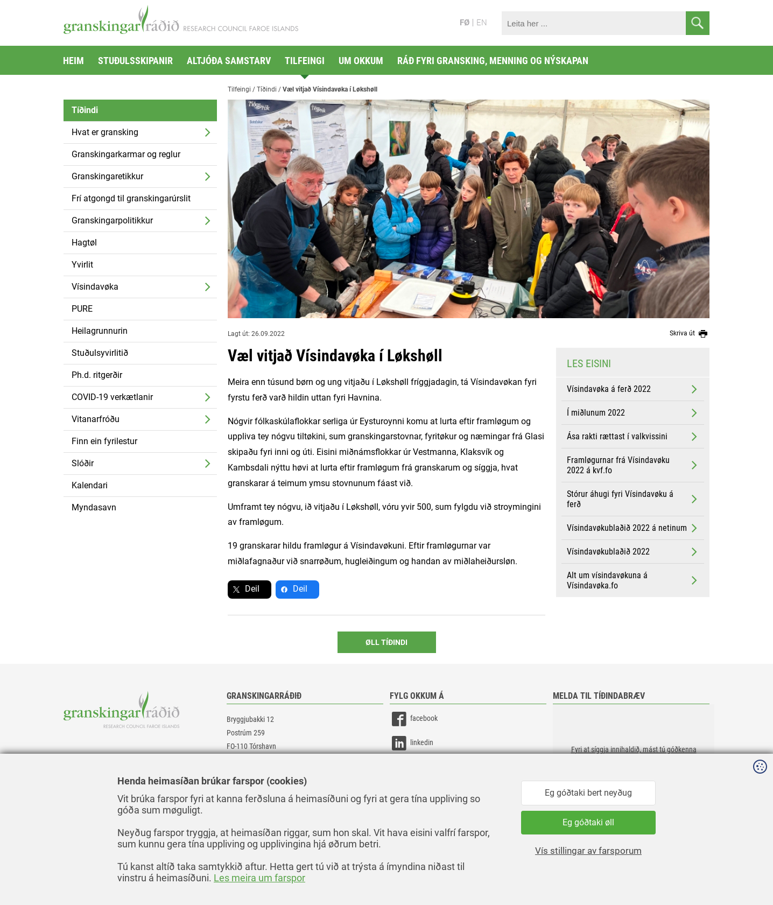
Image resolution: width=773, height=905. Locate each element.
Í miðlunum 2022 (633, 412)
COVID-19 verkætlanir (112, 397)
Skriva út (689, 334)
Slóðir (83, 463)
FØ (464, 22)
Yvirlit (82, 264)
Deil (252, 589)
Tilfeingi (305, 60)
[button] (633, 758)
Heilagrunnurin (100, 331)
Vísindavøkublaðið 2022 (633, 551)
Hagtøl (84, 242)
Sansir (701, 874)
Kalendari (90, 485)
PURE (82, 309)
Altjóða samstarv (229, 60)
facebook (414, 719)
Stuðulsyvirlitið (100, 353)
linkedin (411, 743)
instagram (415, 767)
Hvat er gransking (105, 132)
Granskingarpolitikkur (112, 220)
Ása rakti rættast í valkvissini (633, 436)
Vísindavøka (95, 287)
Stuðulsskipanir (135, 60)
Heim (73, 60)
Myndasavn (94, 507)
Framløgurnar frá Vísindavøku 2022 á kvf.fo (633, 465)
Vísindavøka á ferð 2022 (633, 389)
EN (481, 22)
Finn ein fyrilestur (104, 441)
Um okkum (361, 60)
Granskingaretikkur (107, 176)
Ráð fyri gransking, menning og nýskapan (492, 60)
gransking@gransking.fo (263, 778)
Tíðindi (85, 110)
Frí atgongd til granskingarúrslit (131, 198)
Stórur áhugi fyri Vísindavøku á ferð (633, 499)
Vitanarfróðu (96, 419)
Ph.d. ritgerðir (97, 375)
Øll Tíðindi (386, 642)
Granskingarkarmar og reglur (126, 154)
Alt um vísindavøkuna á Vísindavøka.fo (633, 580)
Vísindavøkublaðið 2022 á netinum (633, 528)
